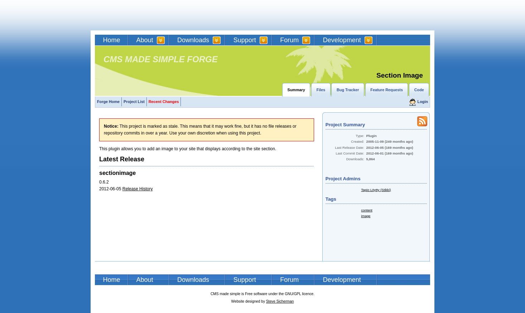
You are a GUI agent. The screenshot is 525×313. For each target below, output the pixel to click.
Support (244, 40)
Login (423, 101)
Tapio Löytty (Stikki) (376, 190)
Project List (134, 101)
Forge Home (108, 101)
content (366, 210)
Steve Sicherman (280, 301)
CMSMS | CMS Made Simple (146, 15)
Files (321, 90)
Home (111, 40)
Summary (296, 90)
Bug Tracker (348, 90)
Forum (289, 40)
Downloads (193, 40)
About (144, 40)
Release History (137, 188)
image (365, 216)
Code (419, 90)
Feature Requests (386, 90)
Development (342, 40)
